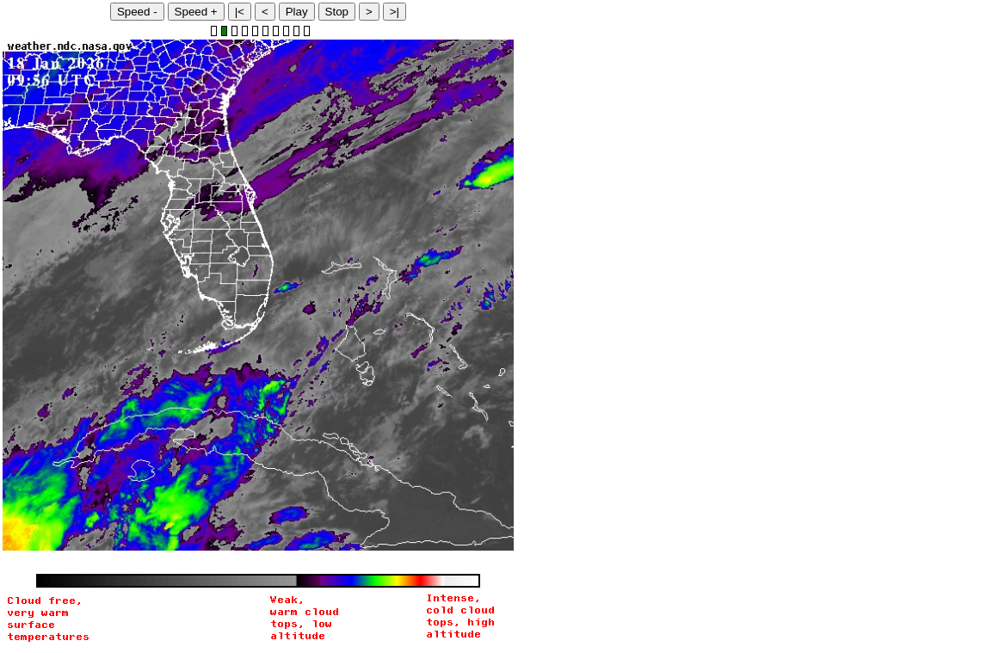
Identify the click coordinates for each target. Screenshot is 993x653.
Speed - (137, 11)
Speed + (196, 11)
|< (239, 11)
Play (297, 11)
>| (394, 11)
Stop (336, 11)
